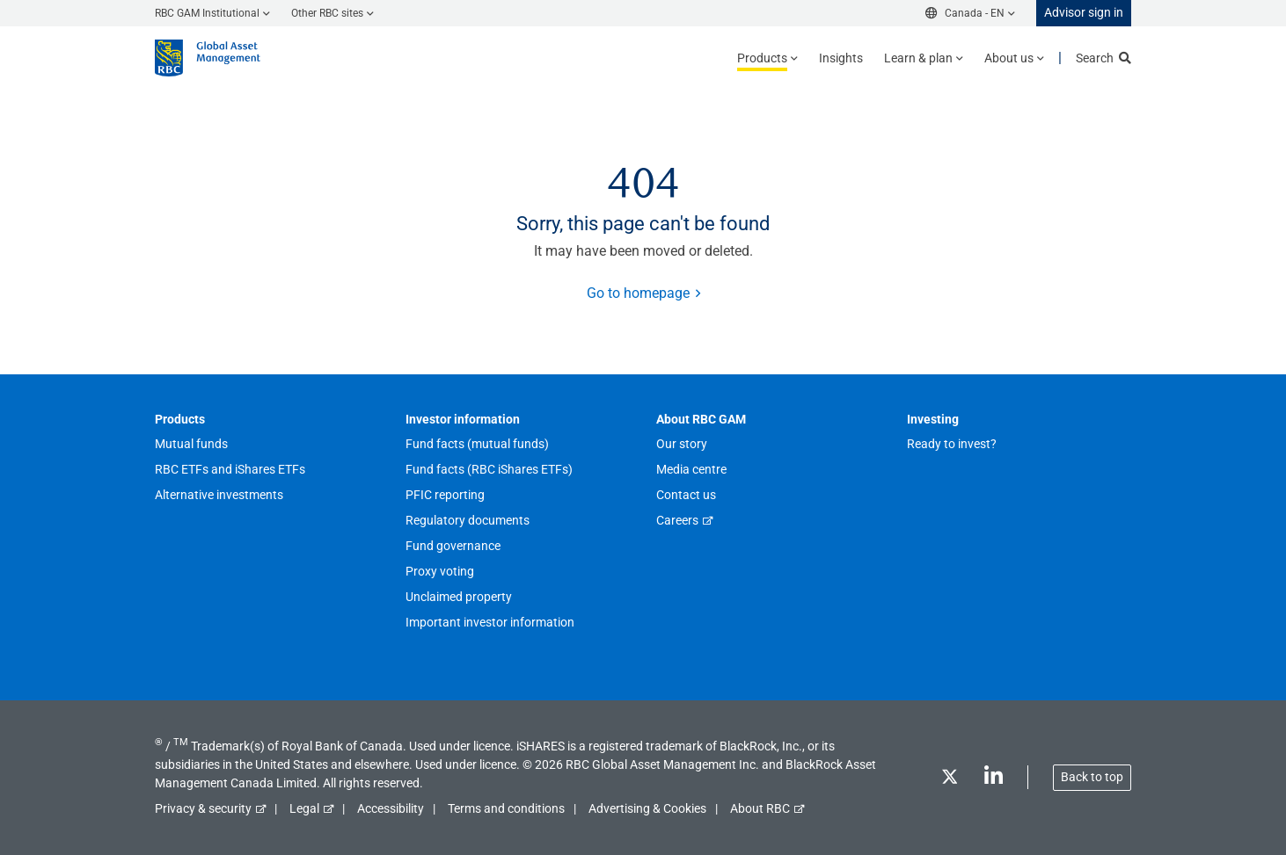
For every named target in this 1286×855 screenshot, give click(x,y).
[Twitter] (949, 779)
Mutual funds (191, 444)
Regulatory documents (468, 520)
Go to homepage (638, 293)
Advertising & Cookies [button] (647, 808)
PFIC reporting (445, 495)
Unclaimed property (459, 597)
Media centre (691, 469)
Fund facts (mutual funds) (477, 444)
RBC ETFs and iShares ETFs (230, 469)
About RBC (760, 808)
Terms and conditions (506, 808)
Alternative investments (219, 495)
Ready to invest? (952, 444)
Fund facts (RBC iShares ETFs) (489, 469)
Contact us (686, 495)
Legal (304, 808)
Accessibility (390, 808)
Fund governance (453, 546)
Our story (681, 444)
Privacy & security (203, 808)
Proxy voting (440, 571)
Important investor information (490, 622)
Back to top (1092, 777)
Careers (677, 520)
